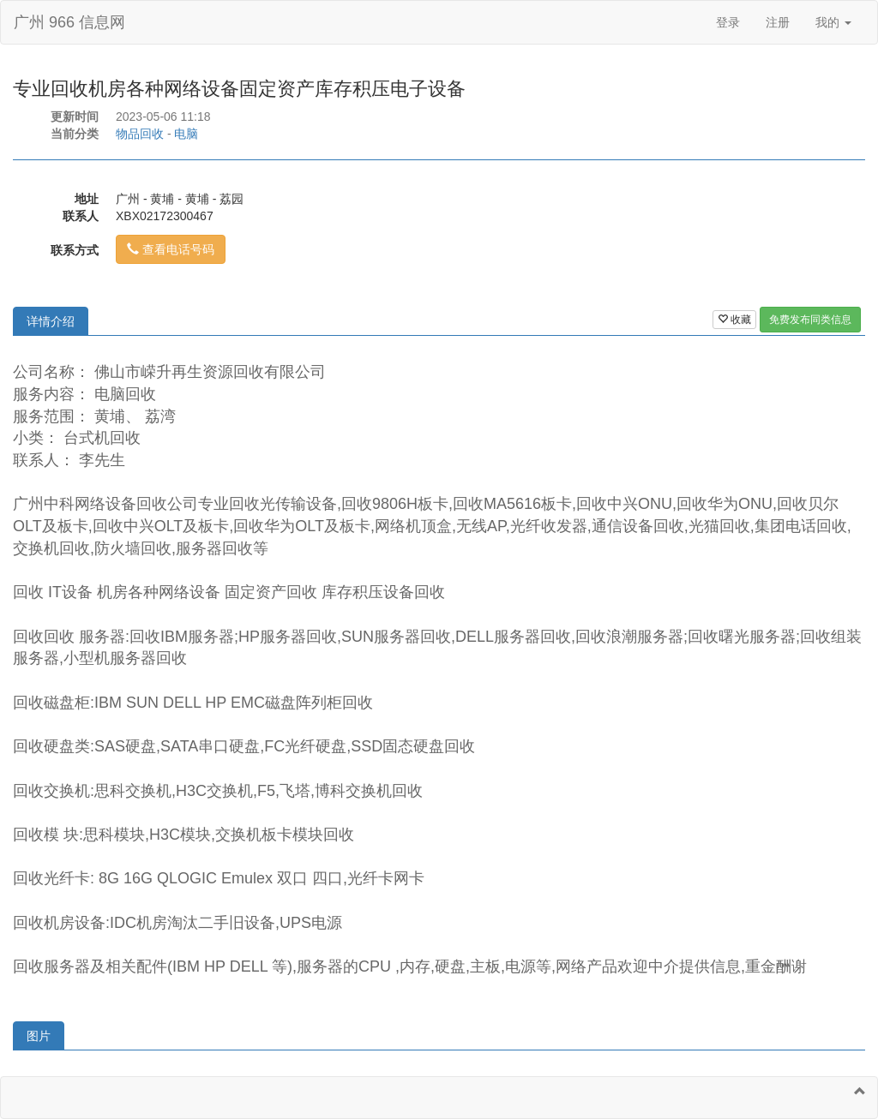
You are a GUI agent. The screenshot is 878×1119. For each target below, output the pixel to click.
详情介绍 (51, 321)
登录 (728, 22)
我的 (833, 22)
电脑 (186, 134)
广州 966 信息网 (69, 22)
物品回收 (140, 134)
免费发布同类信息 (810, 320)
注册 (778, 22)
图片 (39, 1036)
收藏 (734, 320)
